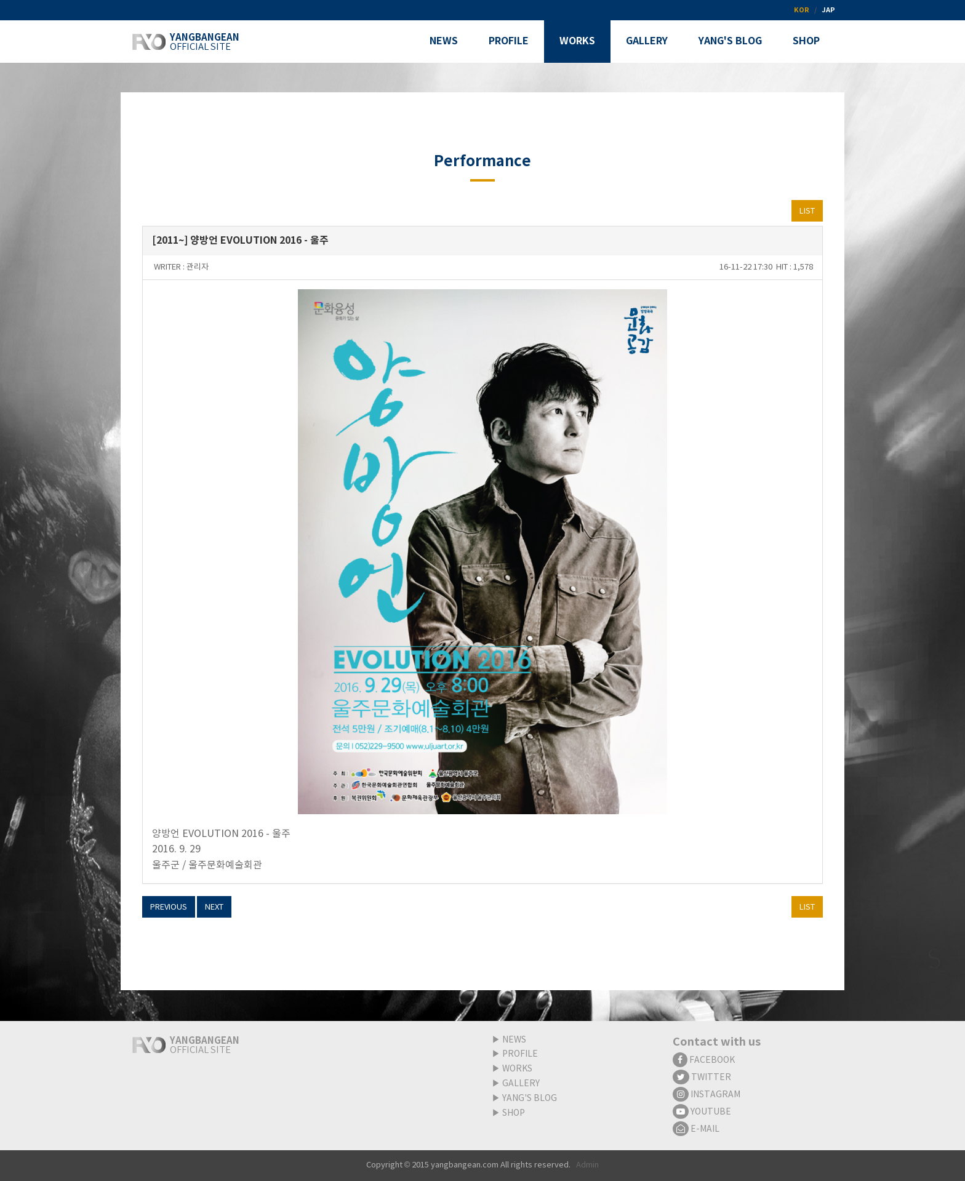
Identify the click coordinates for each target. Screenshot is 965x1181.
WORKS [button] (577, 41)
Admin (587, 1165)
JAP (828, 10)
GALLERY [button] (647, 41)
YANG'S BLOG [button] (730, 41)
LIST (807, 211)
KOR (801, 10)
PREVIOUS (168, 907)
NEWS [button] (444, 41)
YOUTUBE (702, 1112)
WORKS (517, 1069)
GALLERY (521, 1084)
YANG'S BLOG (529, 1098)
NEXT (214, 907)
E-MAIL (696, 1129)
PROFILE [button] (509, 41)
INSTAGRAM (706, 1095)
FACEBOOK (704, 1060)
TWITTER (702, 1078)
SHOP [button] (806, 41)
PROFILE (520, 1054)
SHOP (513, 1113)
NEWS (514, 1040)
